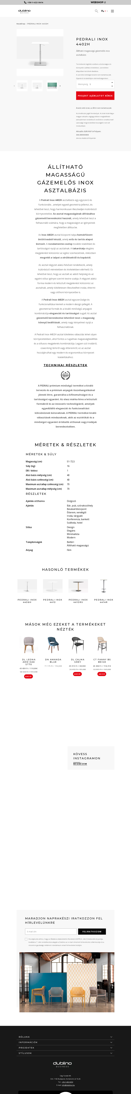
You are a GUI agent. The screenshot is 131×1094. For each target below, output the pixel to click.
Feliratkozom (92, 931)
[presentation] (14, 86)
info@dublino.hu (68, 1085)
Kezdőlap (21, 24)
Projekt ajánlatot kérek (95, 95)
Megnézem (80, 763)
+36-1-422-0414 (67, 1082)
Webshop (98, 2)
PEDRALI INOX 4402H (37, 24)
